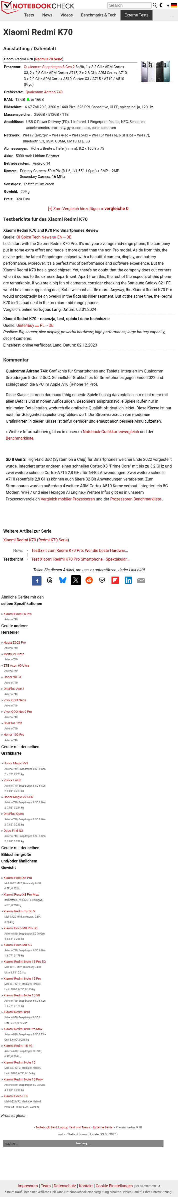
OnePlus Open (14, 814)
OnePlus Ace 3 (14, 689)
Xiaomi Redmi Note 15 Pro (22, 978)
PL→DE (47, 325)
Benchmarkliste (20, 438)
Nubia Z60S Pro (15, 642)
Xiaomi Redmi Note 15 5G (22, 995)
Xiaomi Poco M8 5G (18, 945)
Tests (29, 15)
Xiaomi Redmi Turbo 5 (19, 911)
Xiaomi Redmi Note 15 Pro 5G (25, 961)
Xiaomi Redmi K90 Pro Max (23, 1029)
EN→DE (64, 237)
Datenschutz (65, 1186)
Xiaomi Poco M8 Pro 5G (21, 928)
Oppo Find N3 (13, 831)
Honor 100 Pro (14, 734)
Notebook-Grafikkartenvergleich (111, 431)
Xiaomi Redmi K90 (17, 1012)
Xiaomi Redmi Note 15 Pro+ (23, 1079)
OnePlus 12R (13, 723)
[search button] (155, 5)
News (47, 15)
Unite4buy (25, 325)
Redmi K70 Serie (48, 59)
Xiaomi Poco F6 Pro (18, 614)
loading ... (11, 1143)
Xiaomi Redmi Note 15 (19, 1062)
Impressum (28, 1186)
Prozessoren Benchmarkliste (136, 499)
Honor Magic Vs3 (16, 763)
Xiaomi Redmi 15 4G (18, 1046)
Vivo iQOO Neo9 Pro (18, 712)
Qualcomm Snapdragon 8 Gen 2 (49, 67)
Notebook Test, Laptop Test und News (63, 1127)
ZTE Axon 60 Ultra (16, 665)
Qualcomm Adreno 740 (44, 92)
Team (46, 1186)
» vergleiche (115, 208)
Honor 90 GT (13, 677)
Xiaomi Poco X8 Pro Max (21, 894)
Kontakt (86, 1186)
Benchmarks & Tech (98, 15)
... (172, 15)
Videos (66, 15)
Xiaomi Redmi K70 (19, 540)
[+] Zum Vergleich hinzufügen (74, 208)
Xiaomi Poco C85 (16, 1096)
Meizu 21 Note (14, 654)
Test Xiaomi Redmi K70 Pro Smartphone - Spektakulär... (80, 559)
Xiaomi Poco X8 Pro (18, 878)
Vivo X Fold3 (12, 780)
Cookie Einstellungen (114, 1186)
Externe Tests (136, 15)
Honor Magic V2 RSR (18, 797)
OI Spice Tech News (34, 237)
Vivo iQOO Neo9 (15, 700)
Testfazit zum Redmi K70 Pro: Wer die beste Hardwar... (79, 550)
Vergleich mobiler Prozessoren (68, 499)
